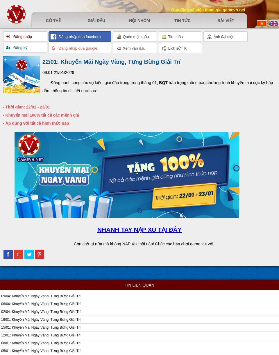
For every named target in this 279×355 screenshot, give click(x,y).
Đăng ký (19, 48)
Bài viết (225, 20)
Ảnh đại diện (221, 37)
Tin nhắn (172, 37)
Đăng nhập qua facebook (79, 37)
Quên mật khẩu (133, 37)
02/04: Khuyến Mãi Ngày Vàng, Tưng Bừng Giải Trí (41, 312)
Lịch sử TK (174, 48)
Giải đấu (96, 20)
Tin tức (182, 20)
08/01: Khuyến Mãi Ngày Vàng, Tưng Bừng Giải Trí (41, 343)
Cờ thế (53, 20)
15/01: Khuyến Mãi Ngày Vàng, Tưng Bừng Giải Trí (41, 327)
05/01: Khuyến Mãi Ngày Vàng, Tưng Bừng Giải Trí (41, 351)
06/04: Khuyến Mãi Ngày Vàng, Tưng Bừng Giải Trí (41, 304)
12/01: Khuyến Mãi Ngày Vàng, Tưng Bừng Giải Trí (41, 335)
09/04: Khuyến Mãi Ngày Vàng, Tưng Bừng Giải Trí (41, 296)
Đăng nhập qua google (77, 48)
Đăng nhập (22, 37)
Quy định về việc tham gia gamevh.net (208, 10)
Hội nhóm (139, 20)
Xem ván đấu (131, 48)
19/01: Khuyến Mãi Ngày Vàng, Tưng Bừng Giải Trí (41, 320)
